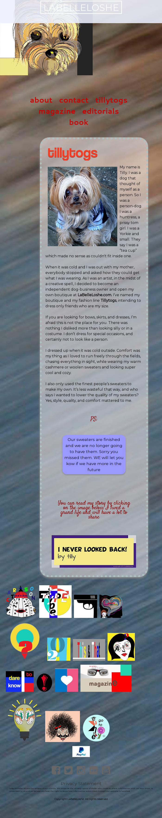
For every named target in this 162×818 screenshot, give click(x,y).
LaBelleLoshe (81, 7)
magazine (57, 111)
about (41, 99)
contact (74, 99)
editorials (100, 111)
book (78, 122)
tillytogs (111, 99)
